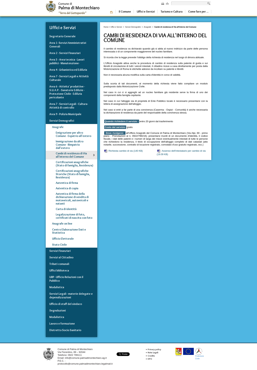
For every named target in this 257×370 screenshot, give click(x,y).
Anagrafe (147, 27)
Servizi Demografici (133, 27)
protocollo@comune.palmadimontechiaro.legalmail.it (85, 363)
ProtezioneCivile (199, 354)
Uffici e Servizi (116, 27)
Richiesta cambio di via (123, 150)
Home (106, 27)
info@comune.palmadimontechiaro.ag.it (86, 358)
